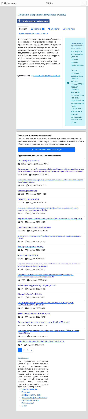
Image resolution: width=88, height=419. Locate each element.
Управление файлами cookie (34, 397)
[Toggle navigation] (83, 3)
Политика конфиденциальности (33, 33)
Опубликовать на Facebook (32, 21)
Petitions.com (9, 3)
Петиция (23, 29)
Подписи (37, 29)
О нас (24, 406)
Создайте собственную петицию (46, 149)
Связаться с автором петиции (46, 75)
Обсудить (53, 29)
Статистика (69, 29)
